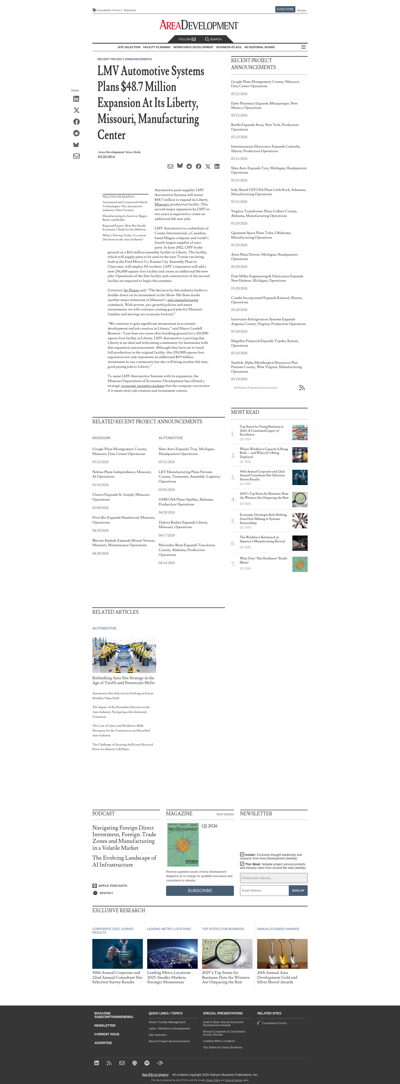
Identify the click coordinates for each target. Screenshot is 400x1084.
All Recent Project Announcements (255, 387)
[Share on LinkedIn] (78, 99)
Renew (301, 10)
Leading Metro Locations (219, 1040)
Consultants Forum (108, 10)
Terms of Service (233, 1080)
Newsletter (105, 1025)
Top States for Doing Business (222, 1047)
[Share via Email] (78, 156)
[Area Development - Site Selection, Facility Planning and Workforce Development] (200, 25)
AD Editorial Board (259, 47)
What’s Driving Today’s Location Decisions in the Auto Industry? (124, 237)
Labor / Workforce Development (169, 1028)
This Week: (273, 866)
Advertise (130, 10)
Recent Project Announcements (124, 59)
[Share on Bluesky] (78, 145)
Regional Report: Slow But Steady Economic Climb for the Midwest (124, 228)
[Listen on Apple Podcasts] (126, 886)
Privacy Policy (213, 1080)
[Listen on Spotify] (126, 893)
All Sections (303, 47)
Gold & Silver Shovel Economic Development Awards (223, 1024)
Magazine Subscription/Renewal (114, 1015)
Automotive (171, 438)
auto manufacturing (182, 299)
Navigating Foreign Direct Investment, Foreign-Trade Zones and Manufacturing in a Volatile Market (124, 838)
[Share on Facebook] (78, 122)
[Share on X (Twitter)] (78, 110)
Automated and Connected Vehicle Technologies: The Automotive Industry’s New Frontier (125, 206)
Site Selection (158, 1034)
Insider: (271, 856)
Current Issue (106, 1034)
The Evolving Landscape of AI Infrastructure (124, 861)
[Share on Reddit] (78, 133)
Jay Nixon (131, 290)
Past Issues (225, 814)
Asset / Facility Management (167, 1022)
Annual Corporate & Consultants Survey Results (224, 1033)
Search (213, 39)
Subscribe (285, 9)
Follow (187, 39)
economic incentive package (143, 385)
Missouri (162, 204)
